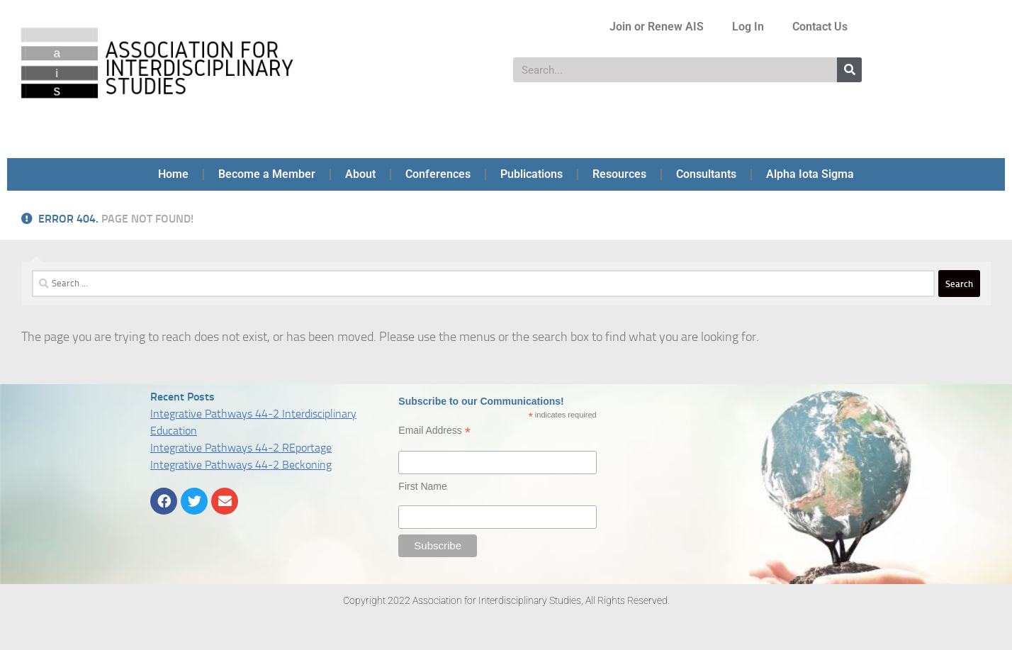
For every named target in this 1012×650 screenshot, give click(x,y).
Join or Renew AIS (656, 26)
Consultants (706, 174)
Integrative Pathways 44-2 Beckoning (241, 464)
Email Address (434, 430)
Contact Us (820, 26)
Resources (619, 174)
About (360, 174)
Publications (531, 174)
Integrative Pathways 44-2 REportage (241, 447)
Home (173, 174)
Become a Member (266, 174)
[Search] (849, 69)
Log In (748, 26)
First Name (422, 486)
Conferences (438, 174)
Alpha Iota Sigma (810, 174)
